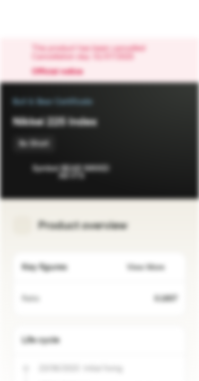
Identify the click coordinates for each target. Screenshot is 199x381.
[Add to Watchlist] (154, 169)
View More (152, 267)
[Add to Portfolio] (175, 169)
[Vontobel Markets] (42, 19)
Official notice (62, 72)
